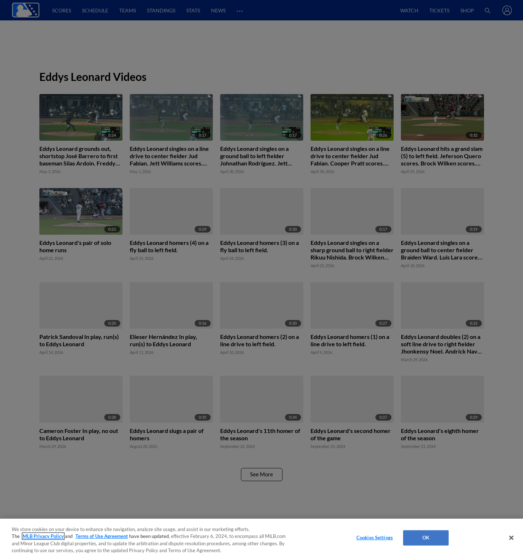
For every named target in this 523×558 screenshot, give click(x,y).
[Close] (511, 538)
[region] (261, 538)
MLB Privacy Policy (43, 536)
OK (425, 538)
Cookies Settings (374, 538)
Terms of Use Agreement (101, 536)
